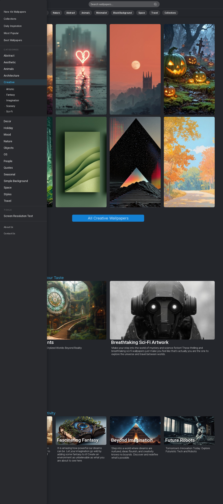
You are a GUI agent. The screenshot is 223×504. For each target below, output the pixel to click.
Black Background (120, 12)
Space (138, 12)
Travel (149, 12)
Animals (88, 12)
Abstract (75, 12)
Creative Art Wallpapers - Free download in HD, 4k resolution (18, 5)
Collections (163, 12)
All (52, 12)
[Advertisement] (108, 249)
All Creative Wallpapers (108, 218)
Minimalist (102, 12)
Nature (62, 12)
